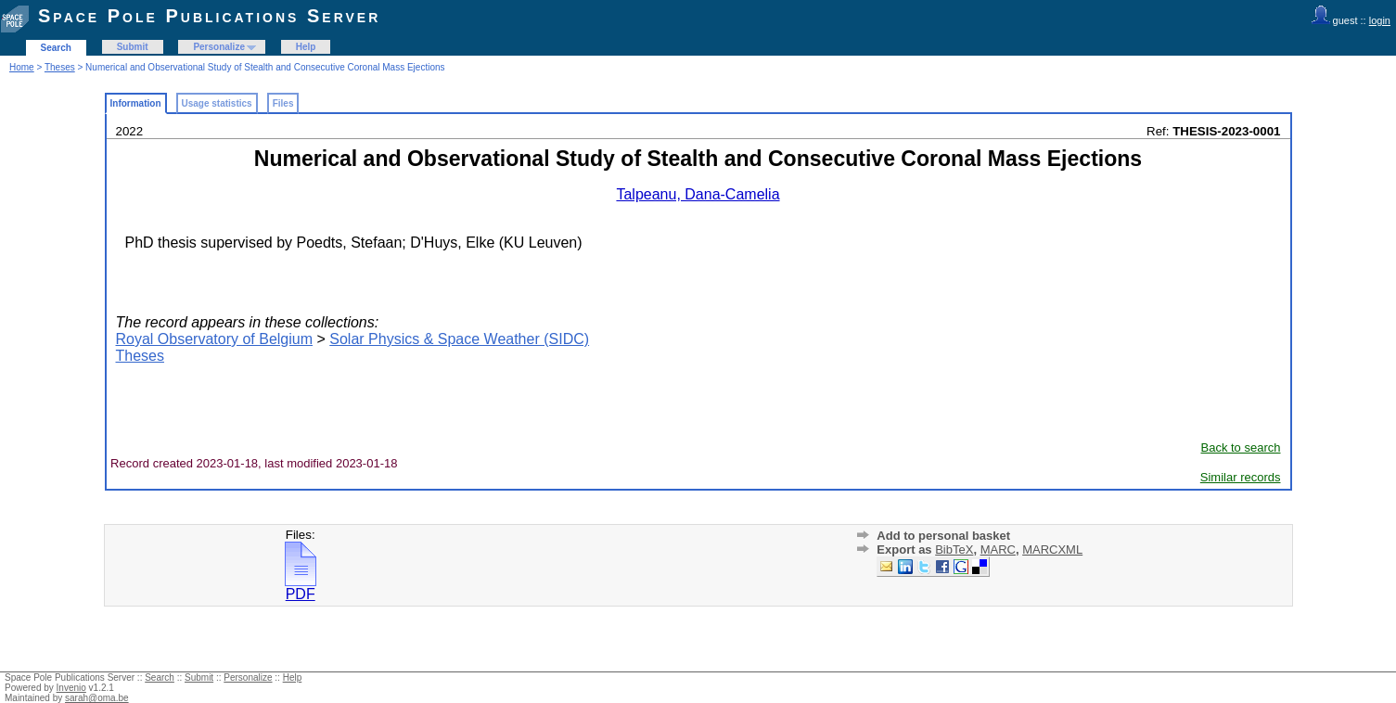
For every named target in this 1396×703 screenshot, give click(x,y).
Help (306, 47)
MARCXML (1052, 549)
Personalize (219, 47)
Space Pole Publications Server (209, 16)
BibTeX (954, 549)
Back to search (1241, 447)
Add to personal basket (943, 536)
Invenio (71, 688)
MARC (998, 549)
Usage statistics (217, 103)
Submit (132, 47)
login (1379, 20)
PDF (300, 587)
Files (283, 103)
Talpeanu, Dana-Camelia (697, 194)
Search (56, 48)
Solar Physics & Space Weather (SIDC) (459, 339)
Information (135, 103)
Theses (60, 67)
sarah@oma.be (97, 698)
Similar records (1240, 477)
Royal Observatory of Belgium (215, 339)
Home (21, 67)
